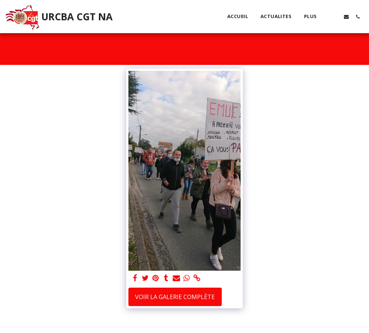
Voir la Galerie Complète (175, 297)
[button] (335, 16)
